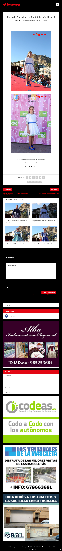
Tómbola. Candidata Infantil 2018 (14, 244)
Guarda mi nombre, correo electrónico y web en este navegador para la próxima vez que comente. (30, 287)
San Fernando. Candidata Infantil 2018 (16, 220)
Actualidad (8, 375)
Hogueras (7, 392)
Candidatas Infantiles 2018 (30, 20)
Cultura (7, 384)
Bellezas (7, 380)
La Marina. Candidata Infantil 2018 (42, 244)
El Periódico (8, 388)
